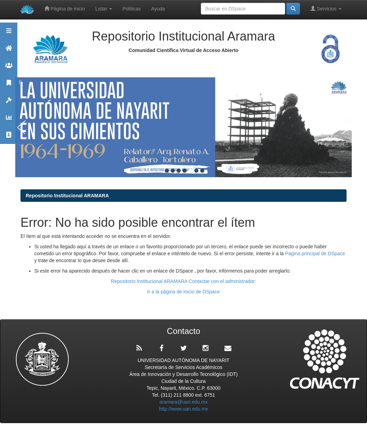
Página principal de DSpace (315, 253)
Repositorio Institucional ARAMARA (67, 195)
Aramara (8, 51)
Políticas (131, 8)
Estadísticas (8, 120)
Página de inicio (64, 8)
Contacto (8, 138)
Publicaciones (8, 86)
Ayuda (158, 8)
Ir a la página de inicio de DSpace (183, 291)
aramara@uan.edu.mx (183, 402)
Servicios (325, 8)
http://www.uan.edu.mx (183, 409)
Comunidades (8, 68)
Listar (103, 8)
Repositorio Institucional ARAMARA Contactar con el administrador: (183, 281)
